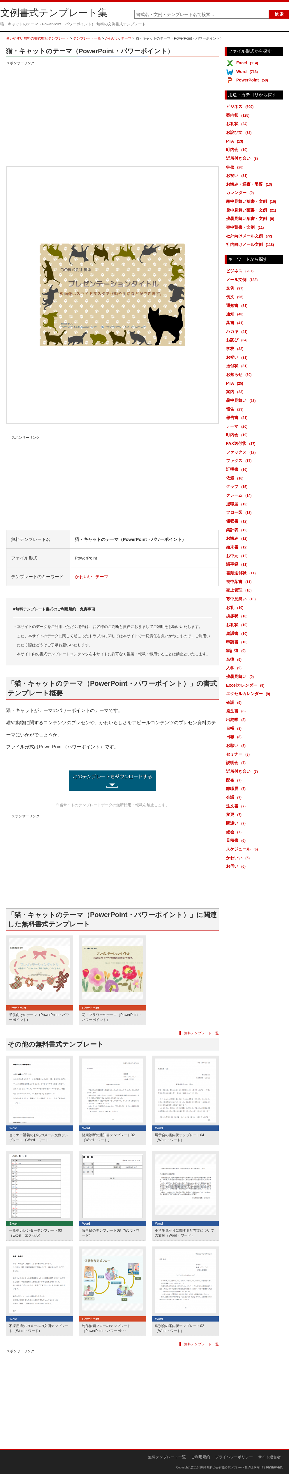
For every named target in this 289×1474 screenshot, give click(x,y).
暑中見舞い (242, 400)
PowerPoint (253, 80)
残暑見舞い (241, 676)
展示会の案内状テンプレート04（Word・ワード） (179, 1137)
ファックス (242, 452)
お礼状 (238, 123)
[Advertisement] (112, 107)
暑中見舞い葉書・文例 (252, 210)
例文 (236, 296)
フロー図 (240, 512)
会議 (235, 797)
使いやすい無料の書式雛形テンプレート (37, 38)
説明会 (237, 762)
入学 (235, 667)
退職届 (238, 504)
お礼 (236, 607)
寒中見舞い (242, 598)
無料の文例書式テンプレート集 (227, 1467)
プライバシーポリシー (234, 1457)
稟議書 (238, 633)
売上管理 (240, 590)
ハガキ (238, 331)
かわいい (112, 38)
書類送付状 (242, 573)
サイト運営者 (269, 1457)
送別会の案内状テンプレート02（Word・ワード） (179, 1328)
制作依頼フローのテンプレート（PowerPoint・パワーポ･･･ (106, 1328)
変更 (235, 814)
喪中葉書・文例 (246, 227)
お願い (237, 745)
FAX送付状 (242, 443)
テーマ (126, 38)
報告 (236, 409)
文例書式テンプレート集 (54, 13)
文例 (236, 288)
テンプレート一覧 (87, 38)
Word (248, 71)
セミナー (239, 754)
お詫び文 (240, 132)
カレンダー (241, 192)
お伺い (237, 866)
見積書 (237, 840)
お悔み (238, 538)
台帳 (235, 728)
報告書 (238, 417)
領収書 (238, 521)
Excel (248, 63)
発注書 (237, 710)
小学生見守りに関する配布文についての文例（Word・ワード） (184, 1232)
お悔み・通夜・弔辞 (250, 184)
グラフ (238, 486)
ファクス (240, 460)
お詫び (238, 340)
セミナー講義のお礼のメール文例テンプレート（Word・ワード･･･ (38, 1137)
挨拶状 (238, 616)
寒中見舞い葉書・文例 (252, 201)
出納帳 (237, 719)
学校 (236, 167)
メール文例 (243, 279)
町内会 (238, 149)
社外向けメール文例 (250, 236)
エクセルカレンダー (249, 693)
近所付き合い (243, 158)
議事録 (238, 564)
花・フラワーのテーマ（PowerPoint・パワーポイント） (112, 1017)
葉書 (236, 322)
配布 (235, 780)
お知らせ (240, 374)
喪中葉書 (240, 581)
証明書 (238, 469)
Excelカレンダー (246, 685)
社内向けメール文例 (251, 244)
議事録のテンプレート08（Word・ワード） (111, 1232)
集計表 (238, 530)
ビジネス (240, 106)
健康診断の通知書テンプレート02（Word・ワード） (108, 1137)
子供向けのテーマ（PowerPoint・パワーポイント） (39, 1017)
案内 (236, 391)
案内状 (238, 115)
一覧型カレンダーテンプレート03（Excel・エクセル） (35, 1232)
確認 (235, 702)
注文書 (237, 806)
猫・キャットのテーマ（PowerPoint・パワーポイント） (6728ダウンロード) (112, 780)
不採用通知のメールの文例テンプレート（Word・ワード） (38, 1328)
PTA (235, 141)
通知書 (238, 305)
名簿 (235, 659)
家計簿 (237, 650)
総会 (235, 832)
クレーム (240, 495)
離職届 (237, 788)
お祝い (238, 175)
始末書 (238, 547)
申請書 (238, 642)
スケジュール (243, 849)
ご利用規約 (200, 1457)
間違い (237, 823)
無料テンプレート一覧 (201, 1033)
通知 (236, 314)
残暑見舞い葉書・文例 (251, 218)
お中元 (238, 555)
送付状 (238, 365)
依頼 (236, 478)
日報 (235, 736)
